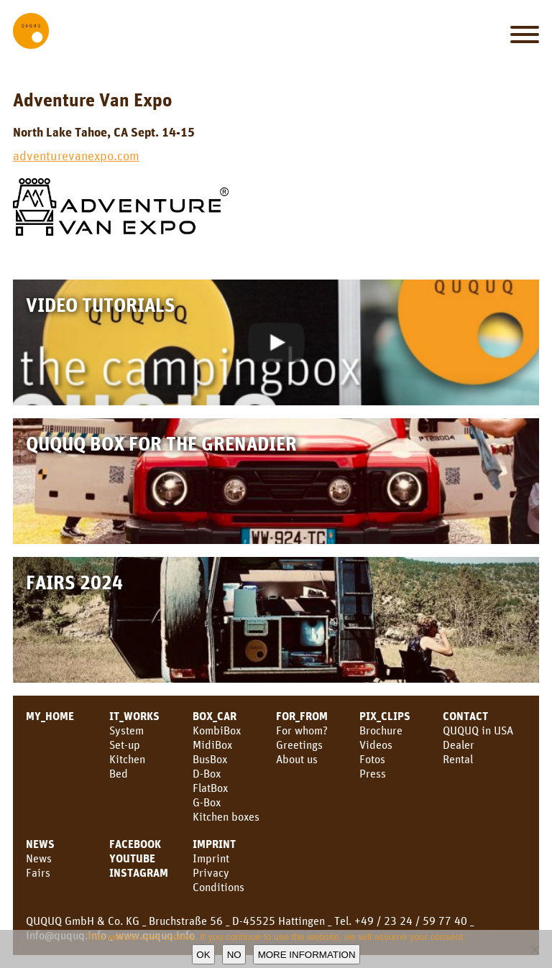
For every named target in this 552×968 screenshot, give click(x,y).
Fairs (38, 872)
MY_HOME (50, 716)
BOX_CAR (214, 716)
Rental (458, 759)
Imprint (214, 843)
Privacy (211, 872)
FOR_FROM (302, 716)
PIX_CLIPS (384, 716)
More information (307, 954)
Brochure (380, 730)
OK (203, 954)
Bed (118, 773)
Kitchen (127, 759)
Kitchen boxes (226, 816)
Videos (375, 744)
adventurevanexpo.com (76, 155)
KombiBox (217, 730)
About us (297, 759)
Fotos (372, 759)
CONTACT (465, 716)
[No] (534, 949)
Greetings (299, 744)
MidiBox (212, 744)
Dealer (458, 744)
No (234, 954)
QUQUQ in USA (478, 730)
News (39, 858)
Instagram (138, 872)
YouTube (132, 858)
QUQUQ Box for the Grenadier (161, 443)
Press (372, 773)
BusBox (210, 759)
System (126, 730)
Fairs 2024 (74, 582)
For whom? (302, 730)
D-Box (207, 773)
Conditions (218, 887)
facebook (135, 843)
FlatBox (210, 787)
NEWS (40, 843)
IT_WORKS (134, 716)
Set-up (124, 744)
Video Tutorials (100, 304)
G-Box (207, 802)
